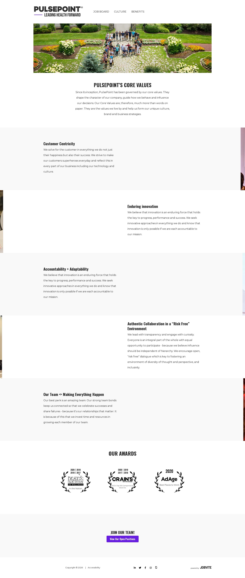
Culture (120, 11)
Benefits (137, 11)
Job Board (101, 11)
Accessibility (94, 567)
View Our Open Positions (122, 539)
